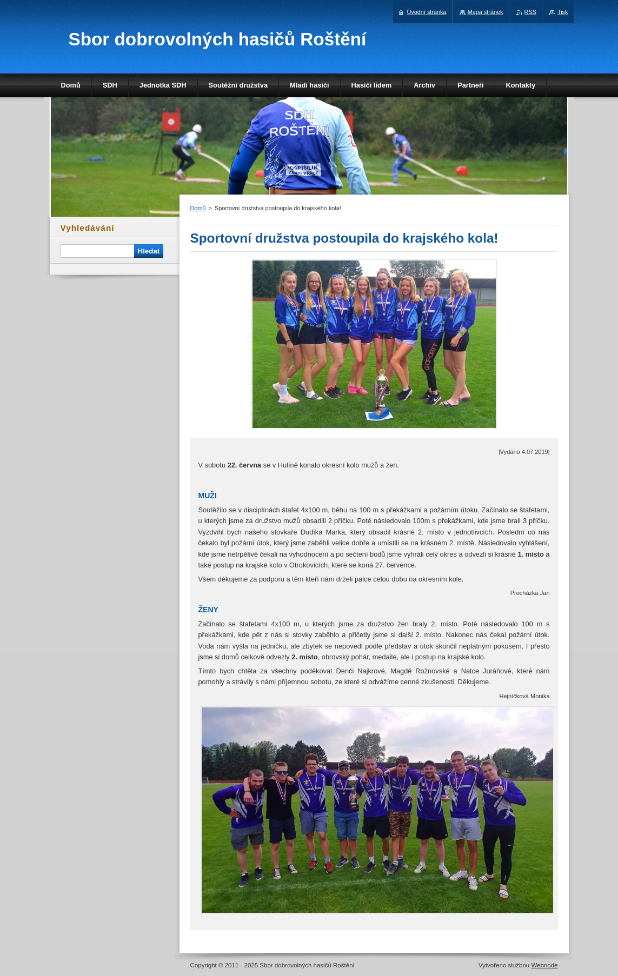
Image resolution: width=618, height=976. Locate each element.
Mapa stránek (485, 12)
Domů (198, 208)
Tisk (562, 12)
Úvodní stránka (426, 12)
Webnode (544, 965)
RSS (530, 12)
